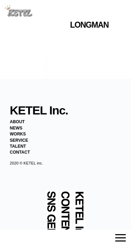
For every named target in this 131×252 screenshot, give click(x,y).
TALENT (18, 146)
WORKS (18, 134)
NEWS (16, 128)
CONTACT (20, 152)
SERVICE (19, 140)
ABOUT (17, 121)
